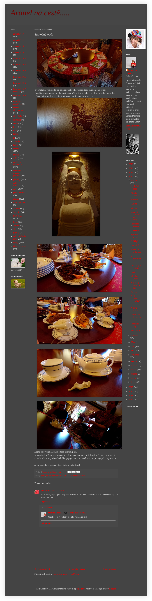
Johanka (16, 141)
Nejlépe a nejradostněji (136, 285)
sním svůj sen (19, 202)
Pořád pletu (136, 241)
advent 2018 (18, 52)
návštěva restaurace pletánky (17, 173)
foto (15, 131)
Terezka (16, 225)
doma (43, 476)
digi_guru (80, 589)
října (133, 342)
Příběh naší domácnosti (136, 317)
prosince (135, 180)
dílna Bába (17, 116)
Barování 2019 (19, 95)
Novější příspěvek (42, 569)
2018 (131, 168)
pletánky (16, 179)
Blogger (112, 589)
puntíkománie (19, 193)
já (14, 138)
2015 (131, 387)
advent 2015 (18, 46)
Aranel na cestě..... (40, 12)
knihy (15, 145)
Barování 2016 (19, 83)
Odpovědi (48, 508)
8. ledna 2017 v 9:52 (56, 490)
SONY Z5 (66, 476)
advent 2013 (18, 34)
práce (15, 189)
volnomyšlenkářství (78, 476)
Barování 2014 (19, 71)
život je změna (19, 246)
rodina (16, 199)
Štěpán (134, 208)
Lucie (133, 272)
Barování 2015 (19, 77)
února (134, 378)
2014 (131, 391)
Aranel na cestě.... (56, 513)
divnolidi (17, 120)
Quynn (134, 292)
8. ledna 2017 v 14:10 (77, 513)
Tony (15, 229)
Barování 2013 (19, 64)
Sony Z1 (16, 212)
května (134, 365)
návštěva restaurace (53, 476)
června (134, 361)
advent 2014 (18, 40)
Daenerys (135, 230)
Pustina (134, 204)
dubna (134, 370)
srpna (134, 351)
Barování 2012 (19, 58)
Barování (135, 245)
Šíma (15, 222)
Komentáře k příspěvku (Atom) (66, 574)
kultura (16, 155)
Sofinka (16, 208)
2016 (131, 176)
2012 (131, 400)
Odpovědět (45, 501)
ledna (134, 382)
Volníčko (134, 199)
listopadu (135, 336)
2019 (131, 164)
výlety (16, 242)
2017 (131, 172)
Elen (15, 127)
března (134, 374)
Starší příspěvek (110, 569)
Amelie (44, 490)
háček (15, 134)
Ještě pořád (135, 330)
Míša (15, 158)
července (135, 355)
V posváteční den (136, 258)
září (133, 346)
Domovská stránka (77, 569)
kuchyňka (17, 149)
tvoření (16, 233)
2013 (131, 395)
